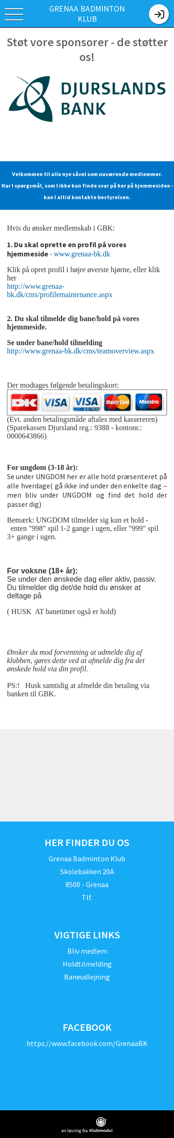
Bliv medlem (87, 950)
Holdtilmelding (87, 963)
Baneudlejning (87, 976)
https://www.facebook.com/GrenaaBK (87, 1043)
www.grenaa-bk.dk (82, 254)
